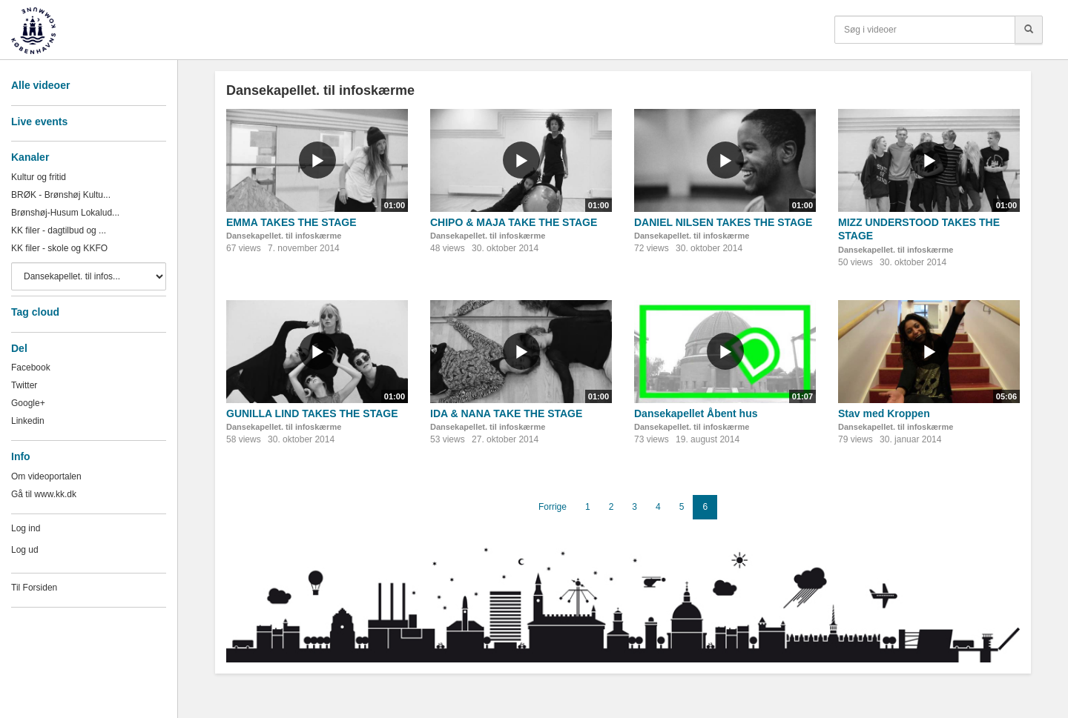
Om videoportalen (46, 476)
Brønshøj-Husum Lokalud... (65, 212)
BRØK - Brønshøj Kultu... (61, 195)
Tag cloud (35, 312)
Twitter (24, 385)
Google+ (28, 403)
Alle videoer (40, 85)
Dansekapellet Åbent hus (696, 413)
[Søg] (1029, 30)
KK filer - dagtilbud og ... (58, 230)
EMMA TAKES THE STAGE (291, 222)
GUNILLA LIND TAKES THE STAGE (312, 413)
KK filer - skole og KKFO (59, 248)
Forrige (552, 507)
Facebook (30, 367)
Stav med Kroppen (884, 413)
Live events (39, 121)
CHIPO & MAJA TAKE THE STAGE (513, 222)
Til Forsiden (34, 587)
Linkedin (27, 421)
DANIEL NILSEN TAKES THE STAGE (723, 222)
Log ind (25, 528)
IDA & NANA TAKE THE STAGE (506, 413)
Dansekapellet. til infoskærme (283, 235)
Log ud (25, 550)
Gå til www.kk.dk (43, 494)
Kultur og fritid (38, 177)
